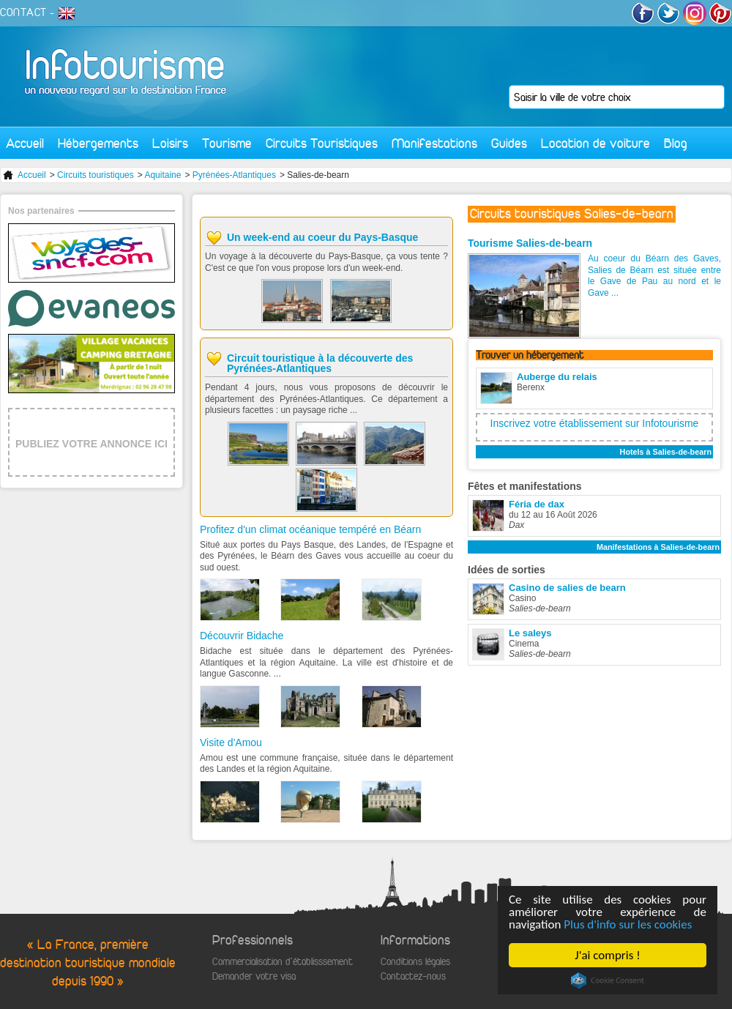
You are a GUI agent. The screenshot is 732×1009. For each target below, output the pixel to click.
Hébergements (98, 143)
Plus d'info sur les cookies (628, 924)
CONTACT (23, 12)
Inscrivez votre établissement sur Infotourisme (594, 423)
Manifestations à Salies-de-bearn (658, 547)
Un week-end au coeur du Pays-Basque (322, 237)
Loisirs (170, 143)
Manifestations (434, 143)
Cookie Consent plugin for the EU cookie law (607, 980)
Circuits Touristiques (322, 143)
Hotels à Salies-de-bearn (666, 451)
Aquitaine (162, 175)
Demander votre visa (254, 976)
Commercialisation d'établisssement (282, 962)
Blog (675, 143)
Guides (509, 143)
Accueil (25, 143)
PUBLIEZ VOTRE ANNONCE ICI (91, 444)
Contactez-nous (413, 976)
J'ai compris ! (607, 955)
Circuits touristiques (95, 175)
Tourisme (227, 143)
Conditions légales (415, 962)
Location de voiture (595, 143)
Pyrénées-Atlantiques (234, 175)
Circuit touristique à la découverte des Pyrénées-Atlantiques (320, 363)
